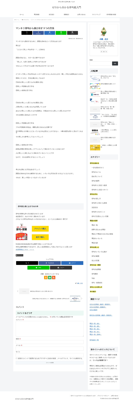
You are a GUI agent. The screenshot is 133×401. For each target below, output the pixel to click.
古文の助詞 (93, 310)
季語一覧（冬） (95, 332)
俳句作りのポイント (98, 212)
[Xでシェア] (26, 33)
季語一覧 (95, 225)
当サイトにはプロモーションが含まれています (83, 395)
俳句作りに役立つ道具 (99, 185)
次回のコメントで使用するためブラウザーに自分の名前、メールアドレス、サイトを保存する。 (50, 361)
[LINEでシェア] (61, 33)
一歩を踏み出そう (98, 167)
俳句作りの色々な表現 (99, 203)
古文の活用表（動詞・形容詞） (100, 304)
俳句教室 (95, 274)
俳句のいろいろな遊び (99, 252)
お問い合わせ (114, 395)
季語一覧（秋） (95, 329)
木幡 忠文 (104, 39)
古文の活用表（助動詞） (98, 307)
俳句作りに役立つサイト (100, 190)
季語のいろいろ (97, 238)
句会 (93, 278)
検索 (91, 60)
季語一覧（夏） (95, 326)
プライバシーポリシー (103, 395)
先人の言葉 (95, 260)
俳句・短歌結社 (97, 282)
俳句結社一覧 (94, 340)
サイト (18, 354)
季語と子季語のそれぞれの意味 (102, 234)
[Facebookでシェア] (38, 33)
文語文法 (95, 207)
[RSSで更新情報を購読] (53, 277)
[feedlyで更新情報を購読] (49, 277)
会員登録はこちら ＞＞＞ (25, 249)
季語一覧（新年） (96, 334)
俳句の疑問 (95, 181)
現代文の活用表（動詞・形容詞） (101, 315)
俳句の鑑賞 (95, 256)
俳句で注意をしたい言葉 (100, 216)
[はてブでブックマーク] (49, 33)
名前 (18, 341)
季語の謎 (95, 243)
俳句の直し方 (96, 198)
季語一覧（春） (95, 323)
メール (19, 348)
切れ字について (97, 176)
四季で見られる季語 (98, 229)
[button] (72, 33)
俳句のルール (96, 172)
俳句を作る (19, 255)
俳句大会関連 (96, 269)
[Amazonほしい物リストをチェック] (46, 277)
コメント (20, 319)
